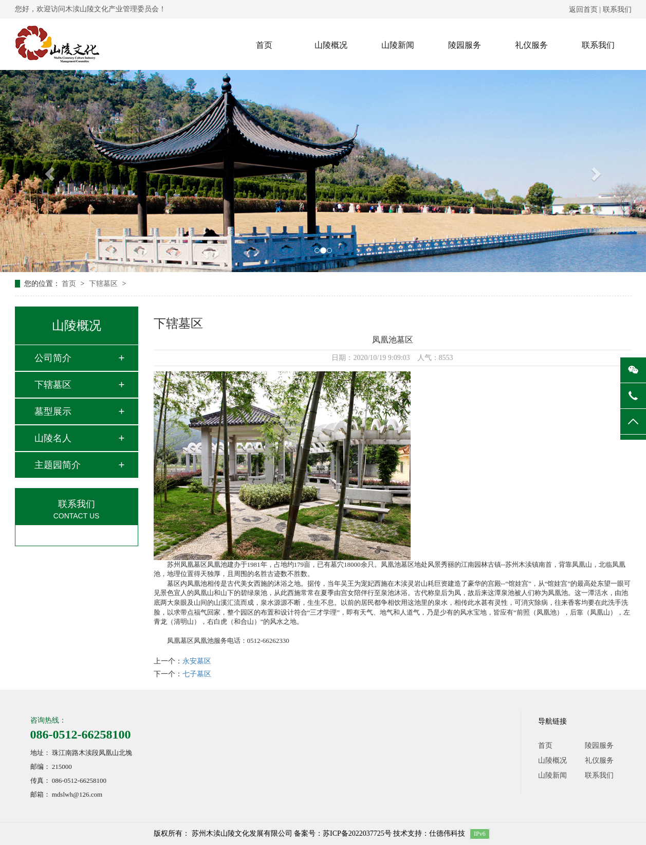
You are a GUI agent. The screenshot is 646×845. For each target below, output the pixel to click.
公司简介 (52, 358)
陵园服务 (464, 45)
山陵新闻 (397, 45)
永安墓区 (196, 661)
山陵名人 (52, 438)
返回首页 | (586, 9)
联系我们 (617, 9)
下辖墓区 (104, 283)
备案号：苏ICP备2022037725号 (343, 833)
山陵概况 (331, 45)
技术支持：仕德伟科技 (429, 833)
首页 (264, 45)
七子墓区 (196, 674)
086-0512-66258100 (80, 734)
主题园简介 (57, 465)
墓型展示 (52, 411)
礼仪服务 (531, 45)
